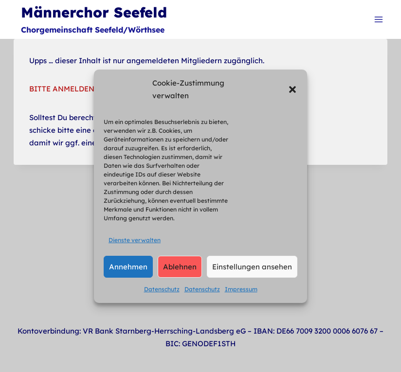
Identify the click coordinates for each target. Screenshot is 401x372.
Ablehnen (180, 266)
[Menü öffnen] (378, 19)
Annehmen (128, 266)
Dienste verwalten (135, 240)
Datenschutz (162, 289)
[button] (292, 89)
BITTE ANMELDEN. (62, 88)
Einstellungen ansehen (252, 266)
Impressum (241, 289)
